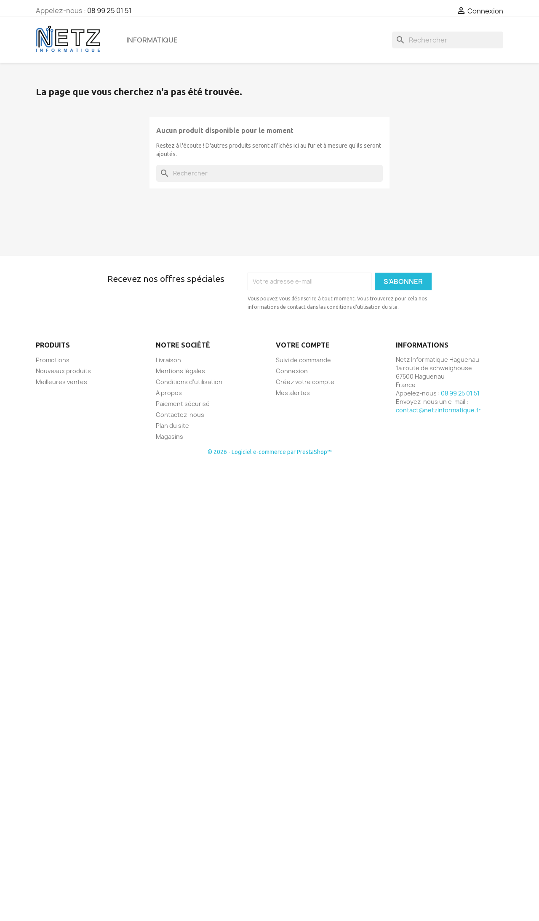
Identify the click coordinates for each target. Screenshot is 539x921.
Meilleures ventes (61, 382)
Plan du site (172, 426)
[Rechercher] (447, 40)
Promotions (52, 360)
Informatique (152, 40)
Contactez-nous (180, 415)
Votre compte (303, 345)
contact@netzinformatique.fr (438, 410)
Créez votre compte (305, 382)
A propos (169, 393)
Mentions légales (180, 371)
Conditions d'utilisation (189, 382)
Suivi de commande (303, 360)
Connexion (292, 371)
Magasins (169, 437)
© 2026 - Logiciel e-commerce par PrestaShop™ (270, 452)
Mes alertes (293, 393)
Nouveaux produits (63, 371)
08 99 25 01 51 (109, 10)
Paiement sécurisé (183, 404)
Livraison (168, 360)
